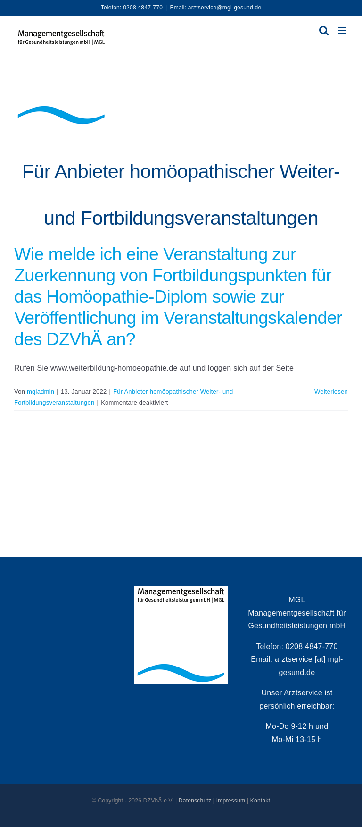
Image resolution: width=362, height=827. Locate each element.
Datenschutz (195, 800)
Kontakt (260, 800)
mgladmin (40, 391)
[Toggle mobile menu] (343, 30)
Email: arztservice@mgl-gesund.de (215, 7)
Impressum (231, 800)
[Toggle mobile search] (324, 30)
